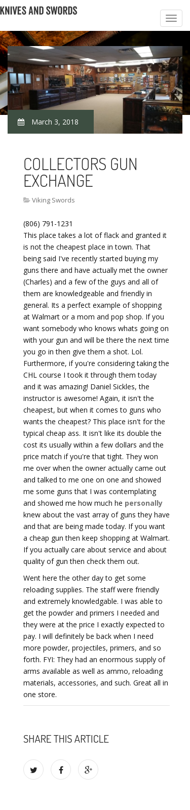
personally (144, 503)
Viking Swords (53, 200)
